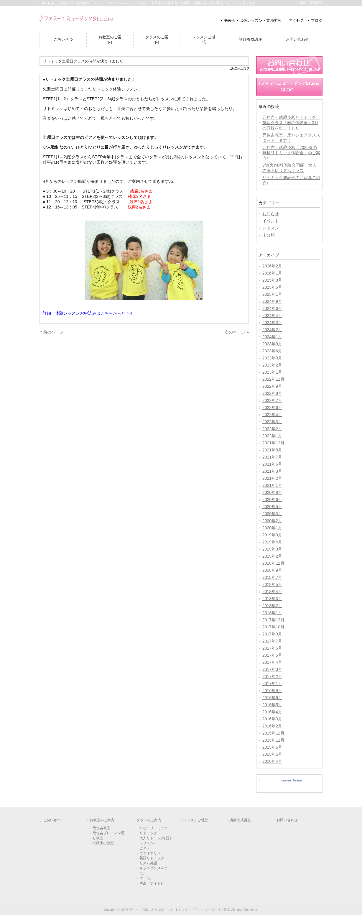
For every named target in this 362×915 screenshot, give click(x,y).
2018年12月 (273, 563)
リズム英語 (148, 863)
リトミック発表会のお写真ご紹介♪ (291, 180)
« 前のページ (52, 332)
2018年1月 (272, 612)
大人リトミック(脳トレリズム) (155, 840)
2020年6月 (272, 499)
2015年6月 (272, 747)
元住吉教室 (101, 828)
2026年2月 (272, 266)
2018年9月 (272, 570)
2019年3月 (272, 549)
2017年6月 (272, 648)
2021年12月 (273, 443)
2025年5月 (272, 287)
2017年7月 (272, 641)
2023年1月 (272, 372)
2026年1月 (272, 273)
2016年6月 (272, 697)
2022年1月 (272, 435)
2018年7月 (272, 577)
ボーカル (146, 878)
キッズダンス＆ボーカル (155, 870)
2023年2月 (272, 365)
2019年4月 (272, 542)
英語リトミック (151, 858)
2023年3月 (272, 358)
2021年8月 (272, 450)
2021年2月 (272, 478)
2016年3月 (272, 719)
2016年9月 (272, 690)
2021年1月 (272, 485)
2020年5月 (272, 506)
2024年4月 (272, 315)
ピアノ (144, 848)
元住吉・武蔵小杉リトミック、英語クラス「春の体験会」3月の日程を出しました (291, 122)
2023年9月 (272, 343)
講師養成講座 (240, 820)
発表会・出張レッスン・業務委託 (253, 21)
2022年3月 (272, 421)
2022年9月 (272, 386)
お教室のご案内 (102, 820)
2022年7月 (272, 400)
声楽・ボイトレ (151, 883)
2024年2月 (272, 329)
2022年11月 (273, 379)
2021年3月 (272, 471)
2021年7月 (272, 457)
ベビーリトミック (153, 828)
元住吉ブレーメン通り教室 (108, 835)
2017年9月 (272, 634)
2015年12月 (273, 733)
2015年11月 (273, 740)
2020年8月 (272, 492)
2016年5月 (272, 704)
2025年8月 (272, 280)
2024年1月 (272, 336)
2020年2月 (272, 520)
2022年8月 (272, 393)
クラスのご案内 (148, 820)
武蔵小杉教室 (103, 843)
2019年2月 (272, 556)
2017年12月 (273, 619)
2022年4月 (272, 414)
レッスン (270, 228)
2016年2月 (272, 726)
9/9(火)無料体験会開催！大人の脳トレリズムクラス (289, 168)
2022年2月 (272, 428)
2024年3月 (272, 322)
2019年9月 (272, 535)
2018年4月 (272, 591)
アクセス (296, 21)
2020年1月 (272, 527)
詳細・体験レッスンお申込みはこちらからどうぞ (88, 313)
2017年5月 (272, 655)
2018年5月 (272, 584)
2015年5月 (272, 754)
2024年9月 (272, 301)
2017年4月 (272, 662)
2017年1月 (272, 683)
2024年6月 (272, 308)
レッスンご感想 (195, 820)
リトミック (148, 833)
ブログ (316, 21)
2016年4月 (272, 711)
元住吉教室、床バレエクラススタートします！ (291, 138)
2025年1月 (272, 294)
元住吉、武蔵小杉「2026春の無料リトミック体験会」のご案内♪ (291, 152)
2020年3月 (272, 513)
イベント (270, 221)
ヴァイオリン (150, 853)
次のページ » (237, 332)
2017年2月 (272, 676)
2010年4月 (272, 761)
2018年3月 (272, 598)
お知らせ (270, 213)
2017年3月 (272, 669)
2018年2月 (272, 605)
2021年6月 (272, 464)
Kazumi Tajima (291, 780)
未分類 (268, 235)
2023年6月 (272, 351)
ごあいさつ (52, 820)
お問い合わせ (287, 820)
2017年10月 (273, 627)
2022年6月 (272, 407)
